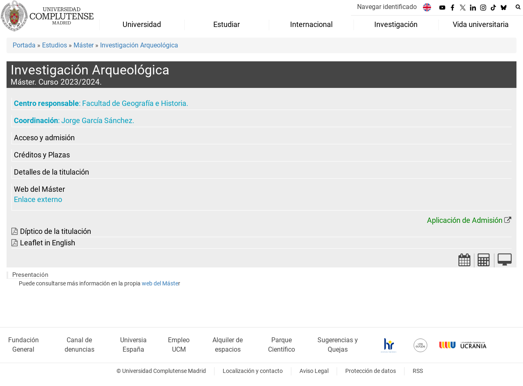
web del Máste (160, 283)
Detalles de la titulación (51, 172)
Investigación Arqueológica (139, 45)
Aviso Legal (314, 371)
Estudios (54, 45)
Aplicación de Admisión (465, 220)
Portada (24, 45)
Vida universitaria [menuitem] (481, 24)
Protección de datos (370, 371)
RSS (418, 371)
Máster (84, 45)
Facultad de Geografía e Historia (134, 103)
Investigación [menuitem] (396, 24)
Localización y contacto (253, 371)
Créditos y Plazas (42, 155)
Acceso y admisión (44, 138)
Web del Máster (39, 189)
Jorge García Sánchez (96, 121)
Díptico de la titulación (55, 231)
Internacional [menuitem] (311, 24)
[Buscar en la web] (518, 7)
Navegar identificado (387, 7)
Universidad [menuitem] (142, 24)
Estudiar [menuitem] (226, 24)
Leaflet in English (47, 243)
